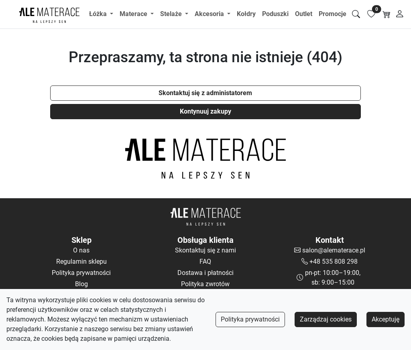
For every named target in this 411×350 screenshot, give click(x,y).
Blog (81, 284)
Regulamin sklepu (81, 261)
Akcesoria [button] (210, 14)
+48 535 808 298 (333, 261)
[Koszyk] (386, 14)
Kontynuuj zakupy (205, 111)
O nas (81, 250)
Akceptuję (385, 319)
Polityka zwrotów (205, 284)
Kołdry (246, 14)
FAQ (205, 261)
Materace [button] (134, 14)
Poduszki (275, 14)
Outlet (303, 14)
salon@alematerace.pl (333, 250)
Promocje (332, 14)
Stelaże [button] (171, 14)
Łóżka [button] (98, 14)
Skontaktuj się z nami (205, 250)
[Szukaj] (356, 14)
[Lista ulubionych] (371, 14)
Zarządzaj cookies (326, 319)
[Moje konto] (400, 14)
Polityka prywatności (250, 319)
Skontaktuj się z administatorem (205, 93)
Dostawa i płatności (205, 273)
